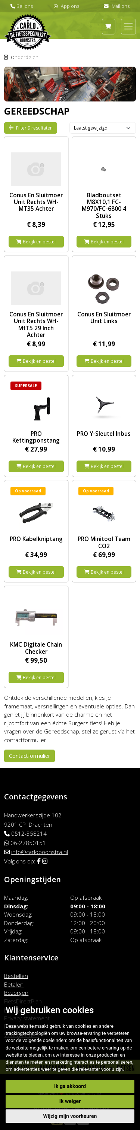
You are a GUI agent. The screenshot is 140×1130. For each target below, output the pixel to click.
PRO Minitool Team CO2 (104, 542)
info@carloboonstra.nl (39, 852)
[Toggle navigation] (128, 26)
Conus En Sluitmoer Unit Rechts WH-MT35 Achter (36, 202)
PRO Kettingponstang (36, 437)
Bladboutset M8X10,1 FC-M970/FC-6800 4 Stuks (104, 205)
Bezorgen (16, 992)
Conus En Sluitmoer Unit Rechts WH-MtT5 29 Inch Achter (36, 324)
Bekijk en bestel (36, 242)
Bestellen (16, 975)
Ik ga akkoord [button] (70, 1086)
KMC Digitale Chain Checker (36, 648)
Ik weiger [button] (70, 1101)
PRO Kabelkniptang (36, 539)
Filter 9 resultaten (31, 128)
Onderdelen (24, 57)
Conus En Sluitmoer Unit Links (104, 317)
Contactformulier (29, 755)
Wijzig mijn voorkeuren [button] (70, 1116)
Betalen (14, 984)
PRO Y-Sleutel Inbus (104, 433)
